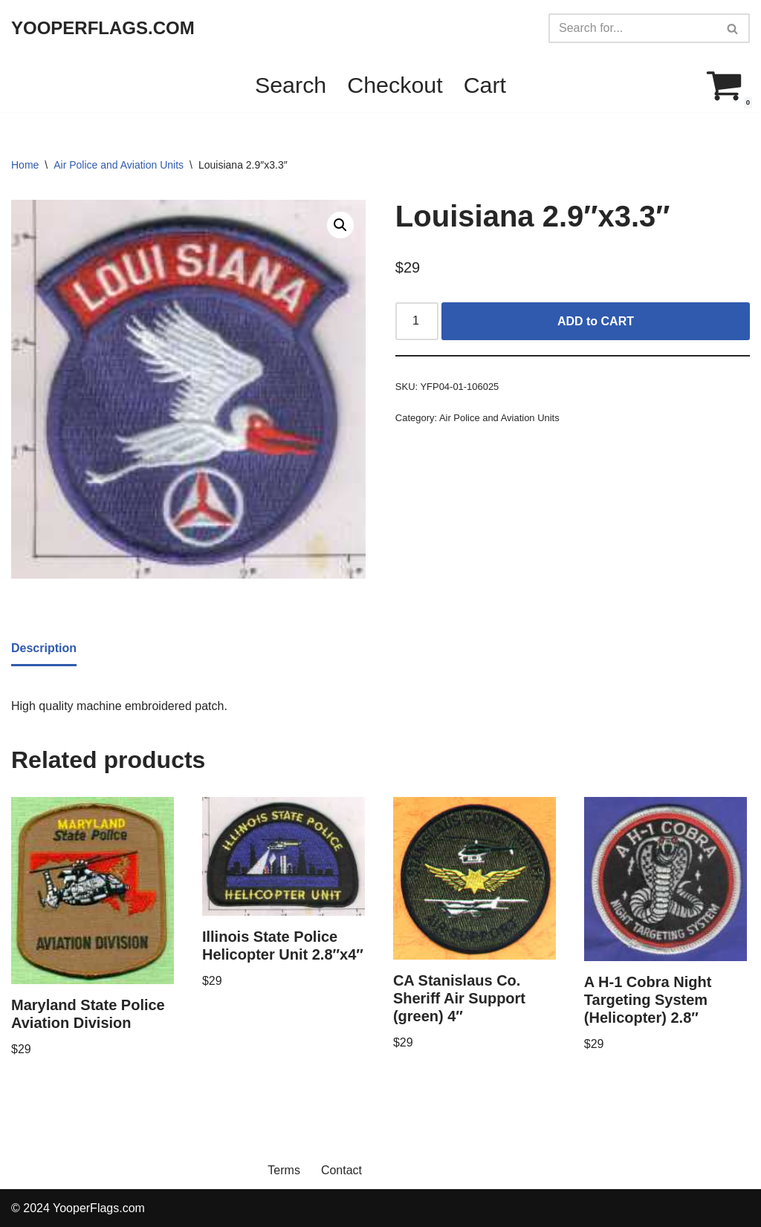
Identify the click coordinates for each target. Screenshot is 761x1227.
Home (25, 165)
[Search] (632, 28)
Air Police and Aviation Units (119, 165)
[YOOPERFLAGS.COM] (103, 28)
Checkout (394, 84)
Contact (341, 1170)
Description (44, 648)
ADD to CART (595, 321)
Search (290, 84)
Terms (284, 1170)
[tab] (44, 649)
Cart (485, 84)
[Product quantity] (416, 321)
